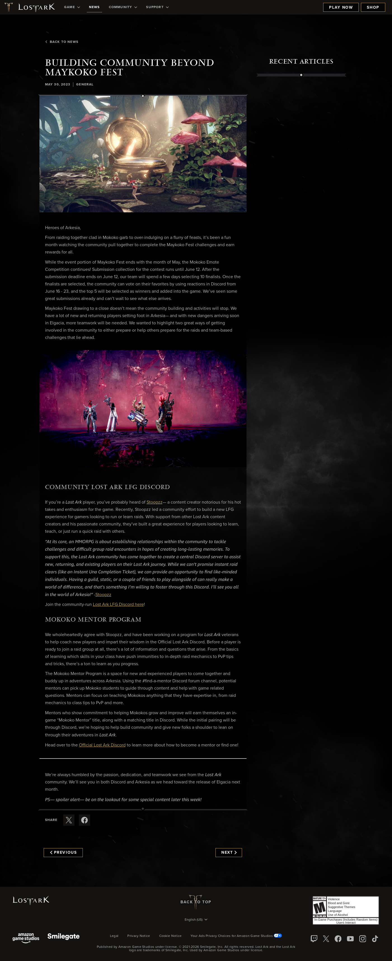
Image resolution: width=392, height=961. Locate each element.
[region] (301, 203)
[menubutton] (196, 920)
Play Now (341, 8)
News (94, 7)
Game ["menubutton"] (72, 7)
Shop (373, 8)
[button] (143, 154)
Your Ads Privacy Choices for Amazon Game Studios (236, 936)
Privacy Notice (138, 936)
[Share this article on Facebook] (84, 820)
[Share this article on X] (68, 820)
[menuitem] (72, 7)
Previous (63, 853)
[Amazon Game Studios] (26, 938)
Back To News (61, 42)
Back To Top (196, 902)
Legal (114, 936)
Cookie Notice (170, 936)
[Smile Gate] (63, 938)
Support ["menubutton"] (157, 7)
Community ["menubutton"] (123, 7)
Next (229, 853)
